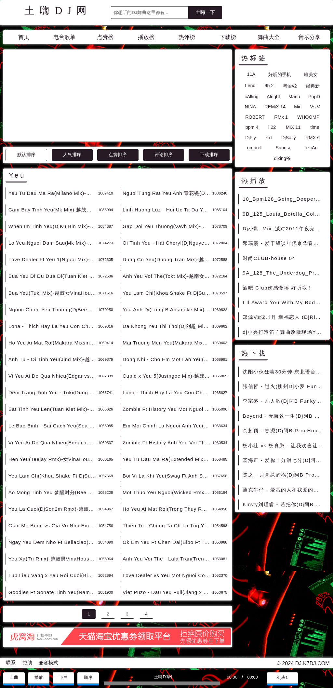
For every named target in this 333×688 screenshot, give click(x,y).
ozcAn (311, 147)
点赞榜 (105, 37)
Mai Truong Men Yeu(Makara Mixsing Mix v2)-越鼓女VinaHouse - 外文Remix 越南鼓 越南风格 (167, 342)
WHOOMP (308, 117)
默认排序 (26, 154)
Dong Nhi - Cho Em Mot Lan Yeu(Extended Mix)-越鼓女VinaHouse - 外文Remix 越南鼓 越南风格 (167, 359)
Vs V (315, 106)
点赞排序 (118, 154)
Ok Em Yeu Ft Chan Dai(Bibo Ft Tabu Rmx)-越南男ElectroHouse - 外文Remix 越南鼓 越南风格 (167, 542)
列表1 (282, 677)
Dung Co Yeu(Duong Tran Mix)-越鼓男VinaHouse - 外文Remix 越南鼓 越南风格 (167, 259)
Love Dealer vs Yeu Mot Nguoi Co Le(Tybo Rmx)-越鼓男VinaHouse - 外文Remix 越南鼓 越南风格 (167, 575)
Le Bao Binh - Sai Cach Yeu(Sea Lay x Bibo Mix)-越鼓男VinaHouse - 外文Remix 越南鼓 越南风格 (53, 425)
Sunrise (283, 147)
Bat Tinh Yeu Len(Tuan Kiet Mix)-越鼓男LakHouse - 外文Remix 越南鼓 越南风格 (53, 409)
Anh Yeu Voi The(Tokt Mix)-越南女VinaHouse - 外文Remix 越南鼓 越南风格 (167, 276)
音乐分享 (309, 37)
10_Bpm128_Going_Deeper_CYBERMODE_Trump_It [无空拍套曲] (284, 199)
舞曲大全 (269, 37)
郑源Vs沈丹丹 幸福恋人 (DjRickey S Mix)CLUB (284, 317)
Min (297, 106)
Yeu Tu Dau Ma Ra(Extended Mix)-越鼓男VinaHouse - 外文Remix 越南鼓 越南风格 (167, 459)
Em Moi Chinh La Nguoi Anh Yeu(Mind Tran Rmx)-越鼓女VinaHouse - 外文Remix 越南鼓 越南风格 (167, 425)
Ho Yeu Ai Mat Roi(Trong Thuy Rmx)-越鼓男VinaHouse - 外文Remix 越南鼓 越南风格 (167, 509)
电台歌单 (64, 37)
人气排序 (72, 154)
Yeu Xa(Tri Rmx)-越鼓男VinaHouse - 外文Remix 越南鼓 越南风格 (53, 558)
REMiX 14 (275, 106)
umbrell (254, 147)
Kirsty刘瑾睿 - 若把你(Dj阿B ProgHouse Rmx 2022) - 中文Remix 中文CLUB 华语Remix (284, 504)
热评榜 (187, 37)
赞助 (27, 662)
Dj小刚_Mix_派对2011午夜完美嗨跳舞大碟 (284, 228)
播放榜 (146, 37)
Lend (250, 85)
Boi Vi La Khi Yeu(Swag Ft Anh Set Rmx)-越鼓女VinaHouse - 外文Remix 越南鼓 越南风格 (167, 476)
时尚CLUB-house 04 (269, 258)
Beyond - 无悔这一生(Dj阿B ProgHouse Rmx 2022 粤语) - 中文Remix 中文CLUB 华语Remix (284, 416)
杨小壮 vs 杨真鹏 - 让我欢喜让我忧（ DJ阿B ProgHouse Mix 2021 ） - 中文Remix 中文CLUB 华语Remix (284, 445)
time (315, 127)
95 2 (269, 85)
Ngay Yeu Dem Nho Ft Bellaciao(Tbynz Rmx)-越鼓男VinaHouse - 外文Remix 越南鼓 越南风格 (53, 542)
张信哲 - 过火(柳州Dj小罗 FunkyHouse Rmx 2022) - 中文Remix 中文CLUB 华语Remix (284, 386)
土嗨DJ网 (58, 10)
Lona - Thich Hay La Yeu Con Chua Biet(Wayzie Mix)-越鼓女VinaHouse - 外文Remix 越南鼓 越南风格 (53, 326)
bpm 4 (252, 127)
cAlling (251, 96)
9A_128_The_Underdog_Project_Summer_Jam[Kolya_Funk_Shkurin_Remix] (284, 273)
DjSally (288, 137)
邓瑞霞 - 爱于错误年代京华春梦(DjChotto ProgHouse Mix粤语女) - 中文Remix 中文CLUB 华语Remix (284, 243)
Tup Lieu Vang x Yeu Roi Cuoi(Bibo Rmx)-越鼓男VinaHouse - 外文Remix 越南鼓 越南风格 (53, 575)
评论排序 (163, 154)
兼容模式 (48, 662)
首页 (23, 37)
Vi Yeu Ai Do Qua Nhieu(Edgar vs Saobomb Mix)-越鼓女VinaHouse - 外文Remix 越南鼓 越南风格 (53, 376)
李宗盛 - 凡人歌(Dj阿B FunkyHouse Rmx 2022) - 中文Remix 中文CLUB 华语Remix (284, 401)
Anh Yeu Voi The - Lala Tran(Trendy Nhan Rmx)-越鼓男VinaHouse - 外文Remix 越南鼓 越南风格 (167, 558)
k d (268, 137)
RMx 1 (281, 117)
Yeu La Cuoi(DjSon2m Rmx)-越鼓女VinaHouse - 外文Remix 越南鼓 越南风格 (53, 509)
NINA (250, 106)
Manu (294, 96)
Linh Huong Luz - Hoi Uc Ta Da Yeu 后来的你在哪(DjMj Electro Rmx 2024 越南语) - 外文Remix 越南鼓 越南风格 (167, 209)
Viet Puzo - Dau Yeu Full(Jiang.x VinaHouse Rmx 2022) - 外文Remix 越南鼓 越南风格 (167, 592)
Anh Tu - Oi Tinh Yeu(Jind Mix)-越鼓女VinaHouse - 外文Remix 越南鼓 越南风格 (53, 359)
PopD (314, 96)
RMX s (312, 137)
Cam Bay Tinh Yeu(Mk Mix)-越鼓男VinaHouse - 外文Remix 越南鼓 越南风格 (53, 209)
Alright (273, 96)
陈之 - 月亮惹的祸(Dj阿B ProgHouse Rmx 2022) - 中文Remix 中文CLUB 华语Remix (284, 475)
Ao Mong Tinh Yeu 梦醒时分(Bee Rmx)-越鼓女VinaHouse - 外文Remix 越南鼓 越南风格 (53, 492)
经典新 (313, 85)
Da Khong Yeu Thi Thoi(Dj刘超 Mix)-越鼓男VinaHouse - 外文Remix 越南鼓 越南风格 (167, 326)
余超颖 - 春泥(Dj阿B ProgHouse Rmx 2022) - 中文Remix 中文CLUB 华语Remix (284, 430)
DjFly (250, 137)
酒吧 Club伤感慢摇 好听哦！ (278, 287)
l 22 (272, 127)
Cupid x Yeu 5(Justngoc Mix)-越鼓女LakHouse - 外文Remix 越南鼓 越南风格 (167, 376)
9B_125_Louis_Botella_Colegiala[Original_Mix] (284, 214)
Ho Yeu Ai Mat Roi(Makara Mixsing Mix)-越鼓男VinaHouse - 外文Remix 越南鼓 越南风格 (53, 342)
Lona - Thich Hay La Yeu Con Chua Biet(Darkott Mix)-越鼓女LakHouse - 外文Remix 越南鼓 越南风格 (167, 392)
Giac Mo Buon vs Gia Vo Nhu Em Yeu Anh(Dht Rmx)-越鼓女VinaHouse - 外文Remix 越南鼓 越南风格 (53, 525)
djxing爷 (282, 158)
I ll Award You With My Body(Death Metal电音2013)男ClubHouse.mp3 (284, 302)
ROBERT (255, 117)
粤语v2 (290, 85)
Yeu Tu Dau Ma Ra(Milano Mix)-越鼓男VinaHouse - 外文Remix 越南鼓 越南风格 (53, 193)
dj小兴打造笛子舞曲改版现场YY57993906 (284, 332)
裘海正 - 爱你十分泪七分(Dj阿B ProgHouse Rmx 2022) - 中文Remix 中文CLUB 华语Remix (284, 460)
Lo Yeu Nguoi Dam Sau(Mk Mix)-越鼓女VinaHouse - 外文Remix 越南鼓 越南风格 (53, 243)
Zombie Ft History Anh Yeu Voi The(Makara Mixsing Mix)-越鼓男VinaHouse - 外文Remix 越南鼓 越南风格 (167, 442)
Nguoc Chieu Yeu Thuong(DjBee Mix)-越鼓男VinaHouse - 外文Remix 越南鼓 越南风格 (53, 309)
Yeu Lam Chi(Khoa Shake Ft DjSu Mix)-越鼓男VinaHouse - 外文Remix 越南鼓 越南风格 (167, 293)
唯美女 (311, 74)
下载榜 (228, 37)
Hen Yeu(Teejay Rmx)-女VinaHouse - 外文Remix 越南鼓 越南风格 (53, 459)
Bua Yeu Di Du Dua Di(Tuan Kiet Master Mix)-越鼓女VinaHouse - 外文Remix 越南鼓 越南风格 (53, 276)
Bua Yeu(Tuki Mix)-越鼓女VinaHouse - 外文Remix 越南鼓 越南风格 (53, 293)
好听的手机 (279, 74)
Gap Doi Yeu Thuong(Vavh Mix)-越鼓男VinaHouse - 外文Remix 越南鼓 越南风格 (167, 226)
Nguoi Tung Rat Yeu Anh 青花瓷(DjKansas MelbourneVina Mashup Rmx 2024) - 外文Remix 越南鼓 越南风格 (167, 193)
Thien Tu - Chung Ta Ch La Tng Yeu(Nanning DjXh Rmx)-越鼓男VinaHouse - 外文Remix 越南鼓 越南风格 (167, 525)
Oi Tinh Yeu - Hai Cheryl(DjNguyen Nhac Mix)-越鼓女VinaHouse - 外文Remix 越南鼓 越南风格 (167, 243)
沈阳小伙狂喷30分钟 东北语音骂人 (284, 371)
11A (251, 74)
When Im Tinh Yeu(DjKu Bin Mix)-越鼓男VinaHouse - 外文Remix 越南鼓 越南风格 (53, 226)
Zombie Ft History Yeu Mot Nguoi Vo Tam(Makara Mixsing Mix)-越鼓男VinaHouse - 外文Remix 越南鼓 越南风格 (167, 409)
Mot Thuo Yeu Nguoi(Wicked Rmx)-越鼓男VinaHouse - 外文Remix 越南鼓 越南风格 (167, 492)
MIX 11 (293, 127)
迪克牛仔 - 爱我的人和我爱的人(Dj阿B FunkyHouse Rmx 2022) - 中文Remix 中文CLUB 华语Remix (284, 489)
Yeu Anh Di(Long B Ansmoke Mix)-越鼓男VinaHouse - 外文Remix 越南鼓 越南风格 (167, 309)
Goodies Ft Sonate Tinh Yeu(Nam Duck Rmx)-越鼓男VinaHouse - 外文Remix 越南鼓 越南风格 (53, 592)
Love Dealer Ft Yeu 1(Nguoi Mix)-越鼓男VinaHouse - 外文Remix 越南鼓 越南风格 (53, 259)
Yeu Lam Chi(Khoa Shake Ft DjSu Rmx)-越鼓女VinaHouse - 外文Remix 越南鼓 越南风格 (53, 476)
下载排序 (209, 154)
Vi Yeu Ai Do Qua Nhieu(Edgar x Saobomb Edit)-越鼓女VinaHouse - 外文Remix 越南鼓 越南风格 (53, 442)
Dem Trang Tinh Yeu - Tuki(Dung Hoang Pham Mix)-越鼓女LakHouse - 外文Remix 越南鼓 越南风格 (53, 392)
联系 (11, 662)
